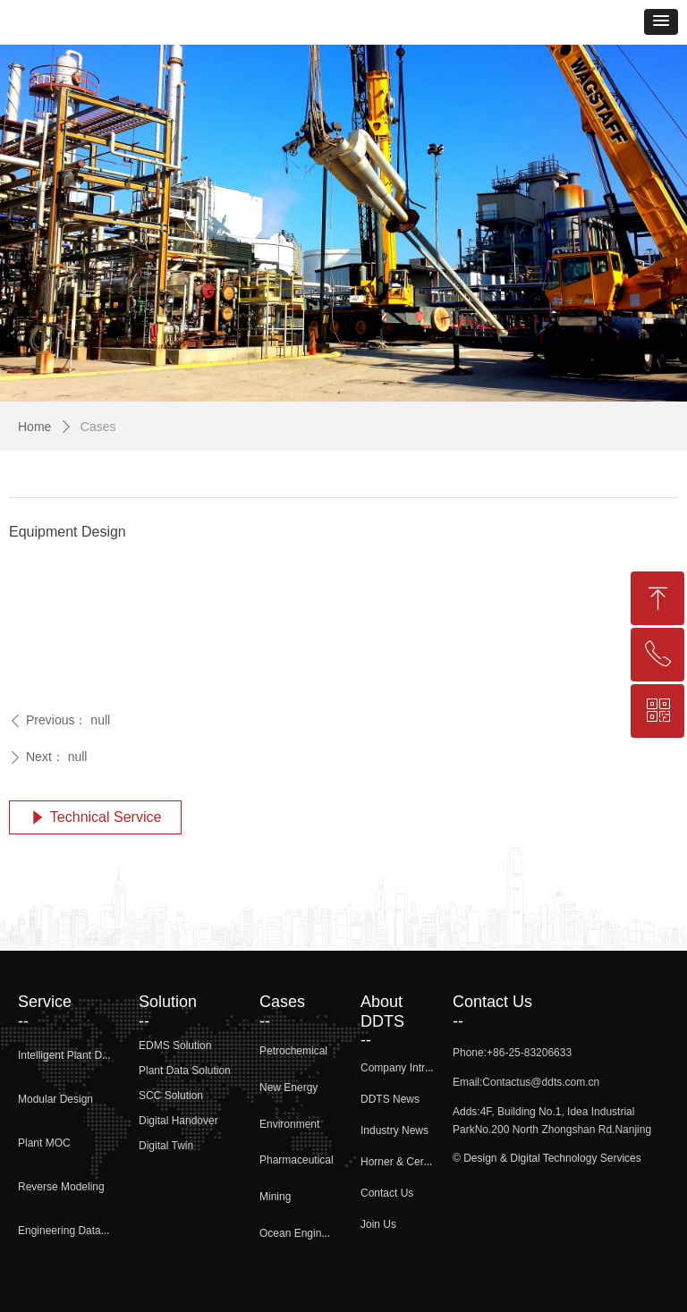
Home (34, 426)
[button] (661, 22)
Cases (98, 426)
